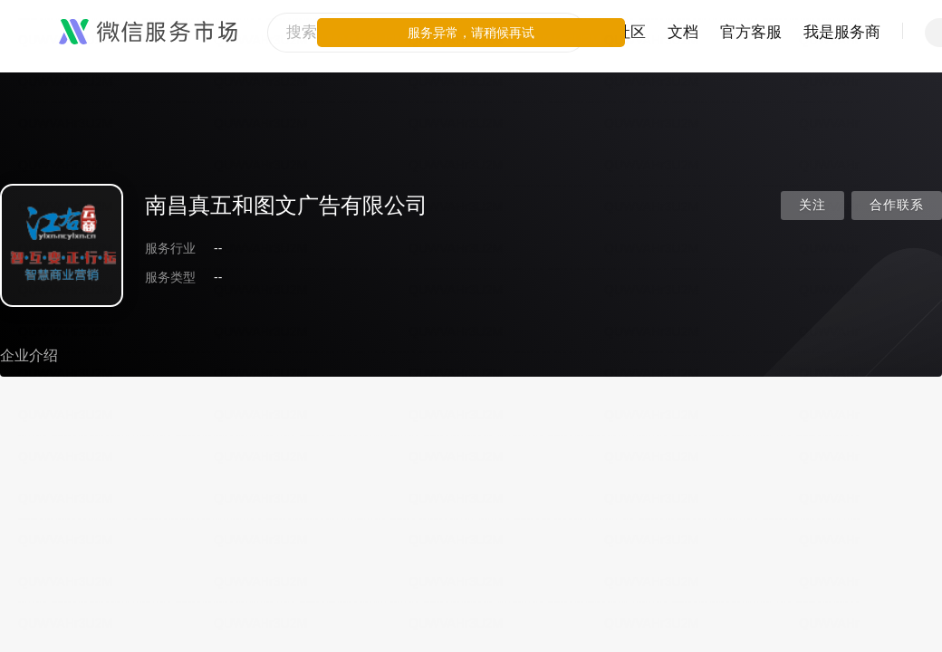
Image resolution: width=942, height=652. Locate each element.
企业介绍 (29, 355)
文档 (683, 32)
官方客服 (751, 32)
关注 (812, 205)
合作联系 (897, 205)
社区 (630, 32)
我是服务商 (841, 32)
